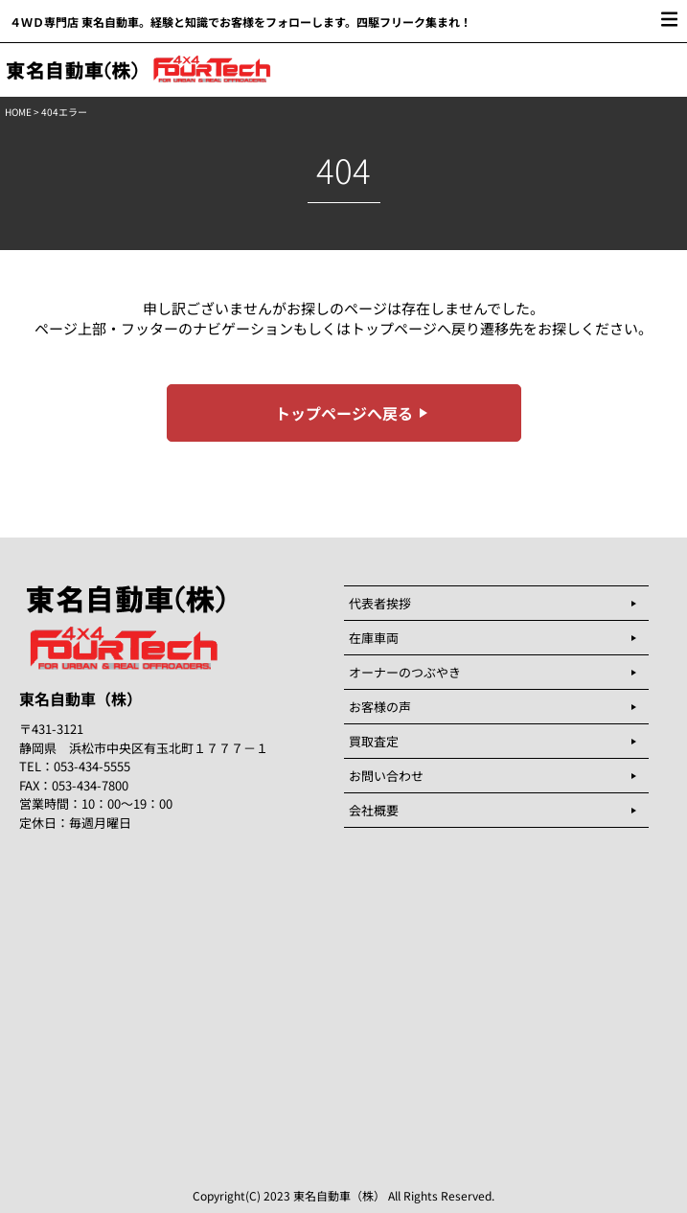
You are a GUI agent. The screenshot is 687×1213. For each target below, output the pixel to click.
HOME (18, 111)
